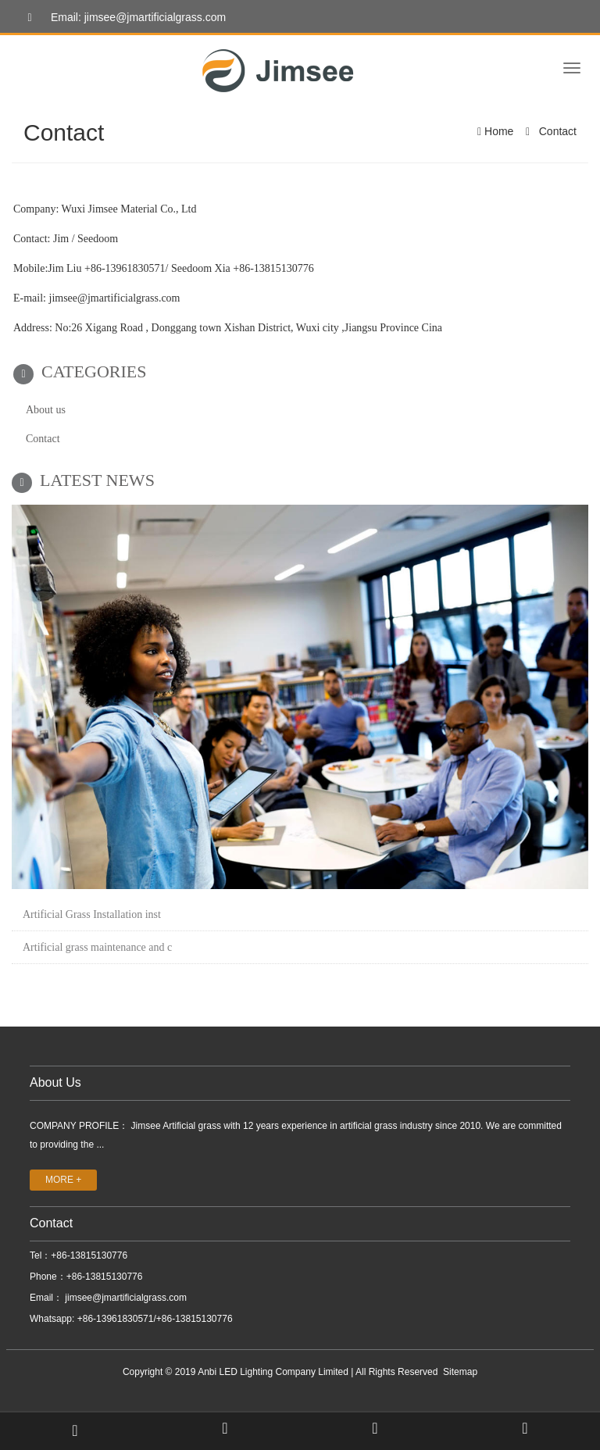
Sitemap (460, 1371)
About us (46, 410)
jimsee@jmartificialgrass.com (124, 1297)
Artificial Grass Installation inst (92, 914)
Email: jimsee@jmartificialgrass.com (123, 18)
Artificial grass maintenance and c (97, 947)
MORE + (63, 1179)
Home (498, 131)
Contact (556, 131)
